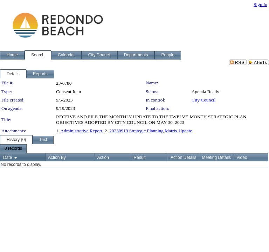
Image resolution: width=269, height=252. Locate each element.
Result (140, 157)
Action (103, 157)
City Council (204, 100)
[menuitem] (13, 149)
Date (7, 157)
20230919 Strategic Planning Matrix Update (150, 130)
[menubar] (13, 148)
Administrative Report (82, 130)
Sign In (260, 4)
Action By (57, 157)
